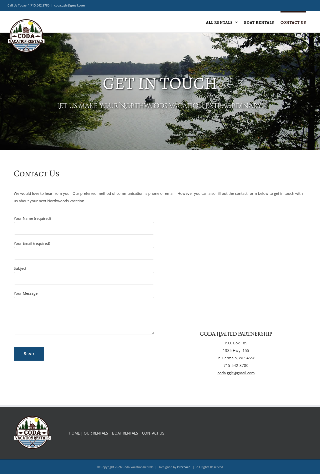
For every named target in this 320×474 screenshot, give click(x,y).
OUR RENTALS (96, 433)
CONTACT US (153, 433)
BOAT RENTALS (125, 433)
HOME (74, 433)
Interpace (183, 467)
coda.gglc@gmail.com (69, 5)
